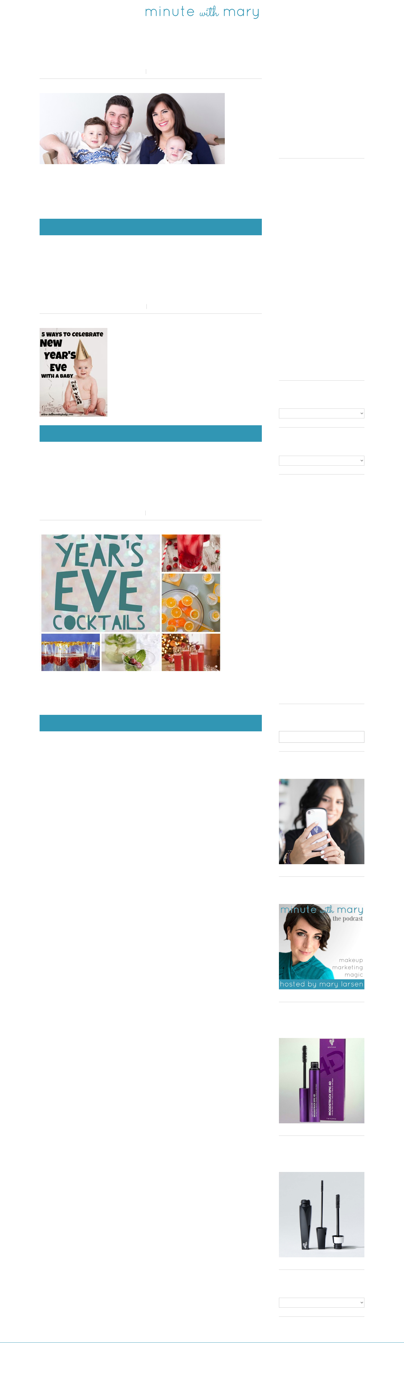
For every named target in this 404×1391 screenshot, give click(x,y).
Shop (280, 12)
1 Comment (161, 306)
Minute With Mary (191, 1379)
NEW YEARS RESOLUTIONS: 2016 (150, 58)
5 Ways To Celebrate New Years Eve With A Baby (151, 286)
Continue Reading (150, 227)
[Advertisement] (327, 100)
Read (306, 12)
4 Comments (161, 513)
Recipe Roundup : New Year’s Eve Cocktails (150, 493)
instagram (117, 12)
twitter (85, 12)
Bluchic (250, 1379)
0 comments (161, 71)
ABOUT (333, 12)
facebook (53, 12)
